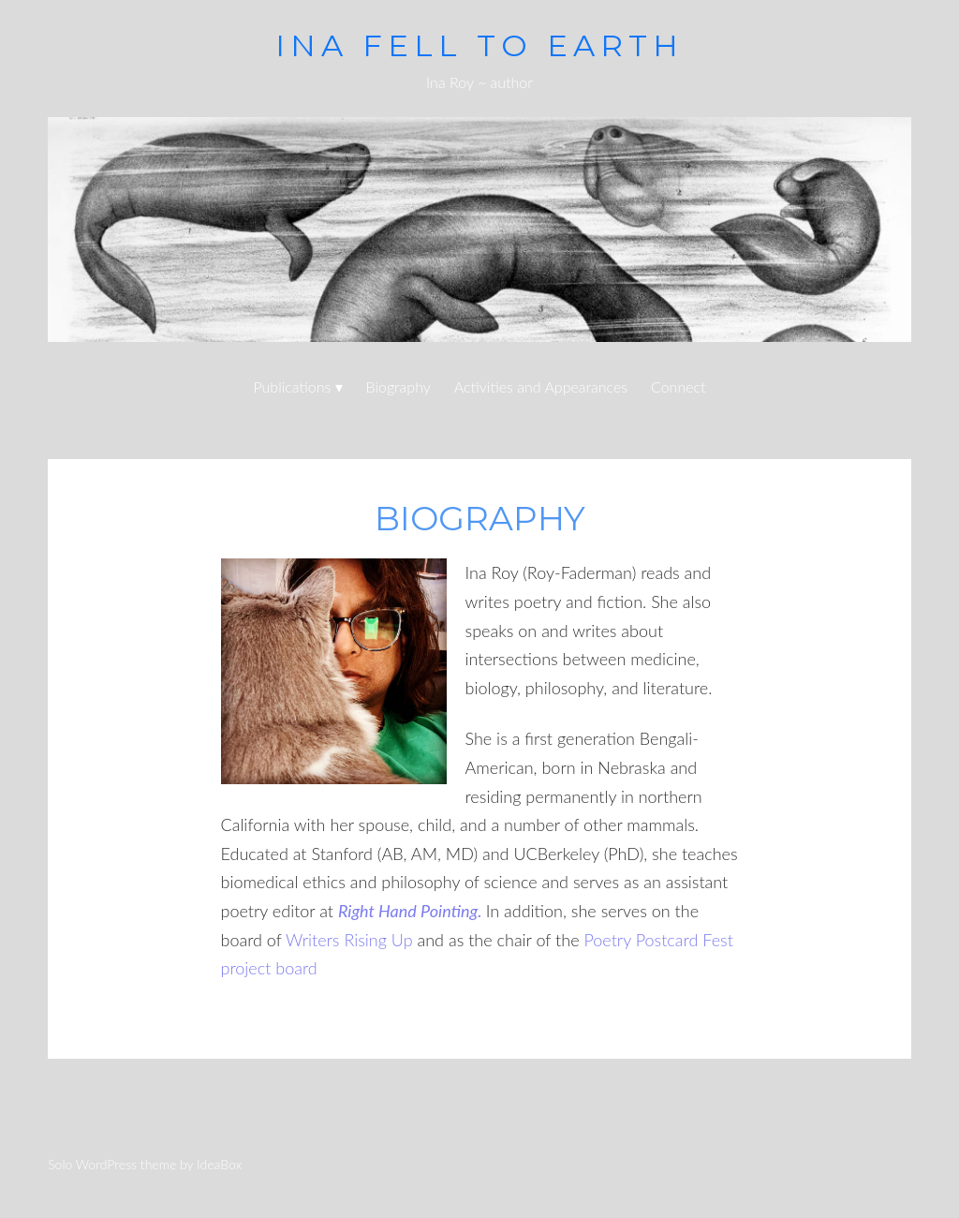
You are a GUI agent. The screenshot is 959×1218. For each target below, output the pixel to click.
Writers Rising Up (349, 939)
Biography (398, 386)
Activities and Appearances (540, 386)
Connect (678, 386)
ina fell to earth (479, 45)
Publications (292, 386)
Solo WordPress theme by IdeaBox (145, 1164)
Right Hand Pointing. (410, 910)
